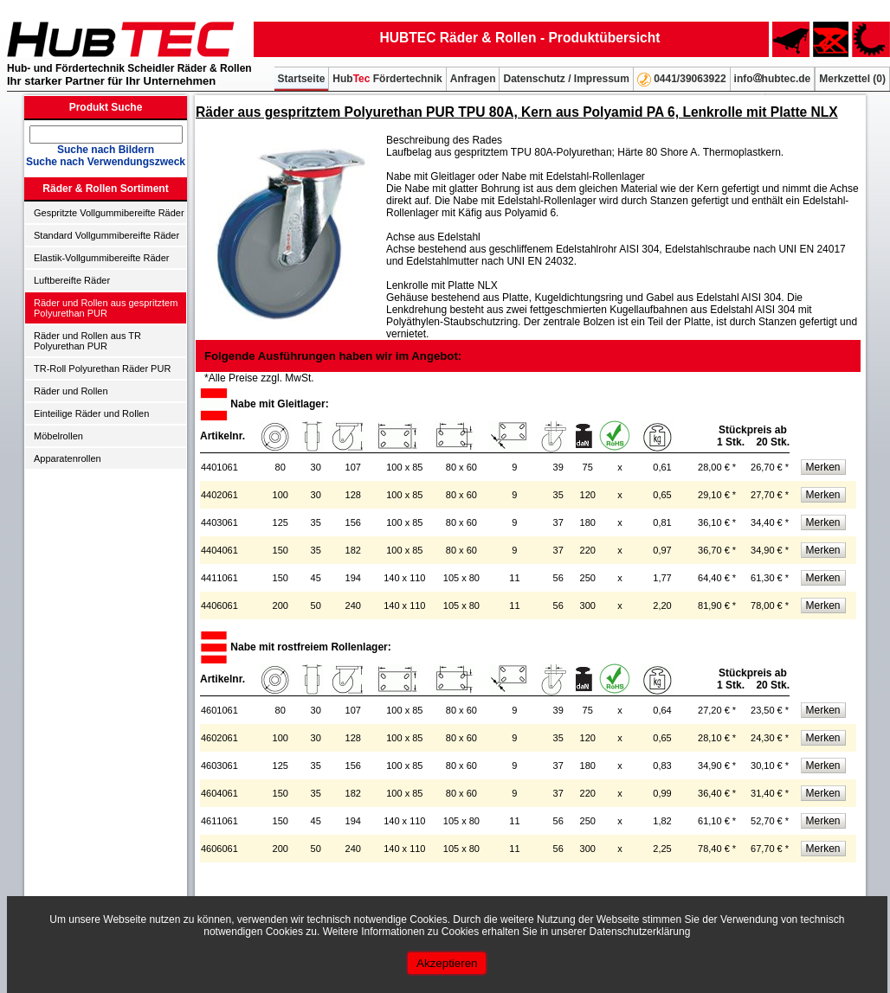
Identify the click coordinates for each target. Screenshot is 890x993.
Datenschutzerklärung (640, 932)
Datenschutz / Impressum (566, 79)
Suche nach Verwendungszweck (105, 162)
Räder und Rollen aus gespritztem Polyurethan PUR (105, 308)
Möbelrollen (58, 436)
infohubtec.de (772, 79)
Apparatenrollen (67, 458)
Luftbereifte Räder (72, 280)
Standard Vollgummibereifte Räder (106, 235)
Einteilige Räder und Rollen (91, 413)
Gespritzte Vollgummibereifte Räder (109, 213)
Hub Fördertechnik (387, 79)
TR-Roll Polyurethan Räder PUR (102, 368)
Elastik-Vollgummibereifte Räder (102, 258)
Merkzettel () (852, 79)
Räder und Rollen (71, 391)
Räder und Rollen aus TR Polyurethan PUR (87, 340)
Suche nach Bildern (105, 150)
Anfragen (473, 79)
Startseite (302, 79)
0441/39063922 (681, 79)
